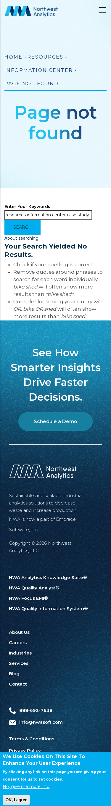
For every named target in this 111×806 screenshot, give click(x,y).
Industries (20, 653)
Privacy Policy (25, 750)
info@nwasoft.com (36, 722)
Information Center (38, 70)
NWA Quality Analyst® (34, 588)
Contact (18, 684)
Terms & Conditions (31, 738)
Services (18, 663)
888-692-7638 (30, 710)
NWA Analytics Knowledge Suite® (48, 577)
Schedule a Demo (55, 421)
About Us (19, 632)
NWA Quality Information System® (48, 608)
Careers (18, 642)
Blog (14, 673)
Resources (45, 57)
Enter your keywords (27, 206)
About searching (21, 238)
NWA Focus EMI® (28, 598)
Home (13, 57)
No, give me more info (26, 793)
